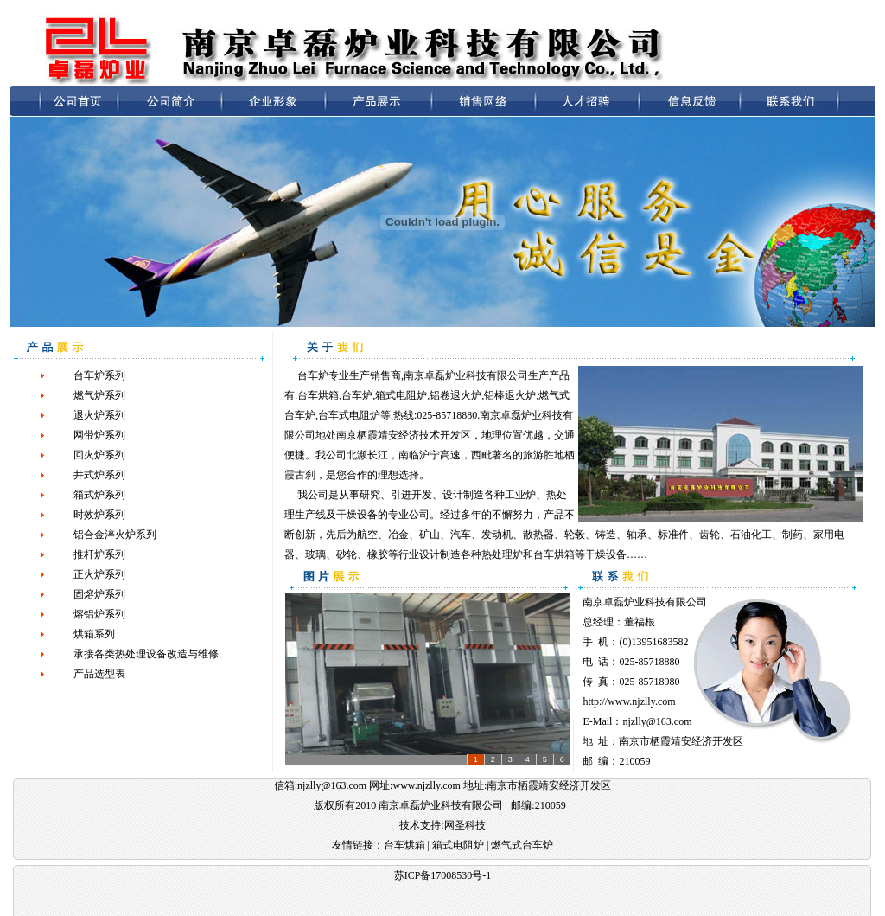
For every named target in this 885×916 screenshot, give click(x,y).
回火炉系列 (99, 455)
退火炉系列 (99, 415)
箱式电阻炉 (401, 395)
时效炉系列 (99, 515)
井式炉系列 (99, 475)
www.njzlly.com (426, 785)
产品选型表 (99, 674)
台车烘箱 (318, 395)
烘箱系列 (94, 634)
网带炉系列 (99, 435)
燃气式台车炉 (522, 845)
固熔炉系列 (99, 594)
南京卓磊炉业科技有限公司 (645, 602)
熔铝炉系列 (99, 614)
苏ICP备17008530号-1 (443, 875)
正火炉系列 (99, 574)
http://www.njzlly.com (629, 701)
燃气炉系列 (99, 395)
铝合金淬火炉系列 (114, 534)
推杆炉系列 (99, 554)
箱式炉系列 (99, 495)
